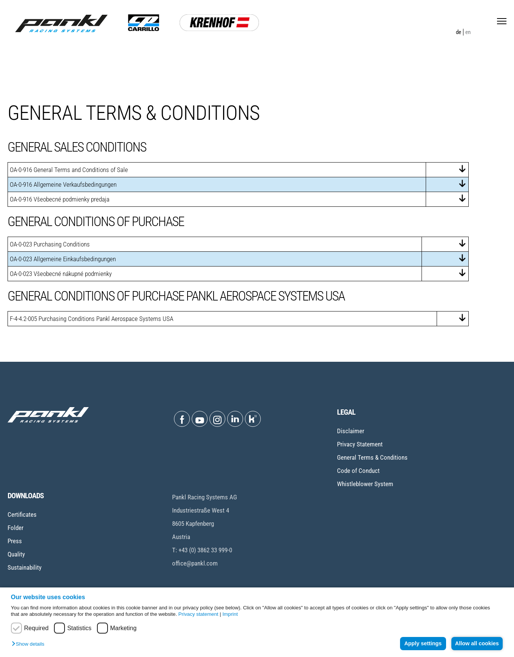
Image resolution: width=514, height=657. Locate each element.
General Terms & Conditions (372, 457)
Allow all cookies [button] (476, 643)
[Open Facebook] (182, 419)
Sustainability (25, 567)
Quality (16, 554)
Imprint (230, 614)
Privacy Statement (360, 444)
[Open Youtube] (200, 419)
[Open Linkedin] (235, 419)
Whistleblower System (365, 484)
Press (15, 541)
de (458, 32)
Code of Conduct (358, 470)
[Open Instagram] (217, 419)
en (468, 32)
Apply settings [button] (420, 643)
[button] (30, 644)
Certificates (22, 514)
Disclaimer (350, 431)
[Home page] (61, 23)
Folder (15, 527)
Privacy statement (199, 614)
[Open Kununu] (253, 419)
